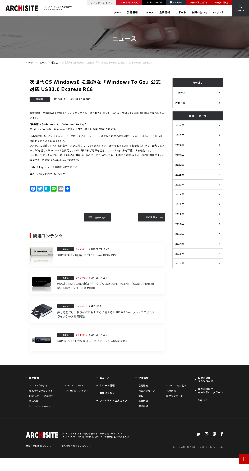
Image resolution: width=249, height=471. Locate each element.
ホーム (118, 12)
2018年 (179, 204)
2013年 (179, 253)
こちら (68, 167)
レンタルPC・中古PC (40, 406)
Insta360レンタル (74, 385)
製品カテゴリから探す (41, 390)
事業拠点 (143, 406)
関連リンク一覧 (174, 395)
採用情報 (171, 390)
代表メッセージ (147, 390)
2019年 (179, 194)
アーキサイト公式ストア (113, 400)
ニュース (148, 12)
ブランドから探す (38, 385)
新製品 (54, 62)
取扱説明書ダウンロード (205, 379)
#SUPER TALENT (80, 99)
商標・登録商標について (38, 445)
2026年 (179, 125)
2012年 (179, 263)
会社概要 (143, 385)
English (218, 12)
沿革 (141, 395)
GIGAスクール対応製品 (41, 395)
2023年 (179, 155)
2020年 (179, 184)
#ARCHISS (95, 306)
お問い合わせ (200, 12)
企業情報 (164, 12)
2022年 (179, 164)
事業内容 (143, 401)
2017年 (179, 214)
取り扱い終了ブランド (77, 390)
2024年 (179, 145)
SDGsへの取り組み (176, 385)
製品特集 (34, 401)
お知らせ (180, 103)
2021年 (179, 174)
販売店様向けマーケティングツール (210, 390)
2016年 (179, 224)
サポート (181, 12)
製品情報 (132, 12)
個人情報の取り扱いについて (76, 445)
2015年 (179, 234)
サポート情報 (107, 385)
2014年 (179, 243)
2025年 (179, 135)
